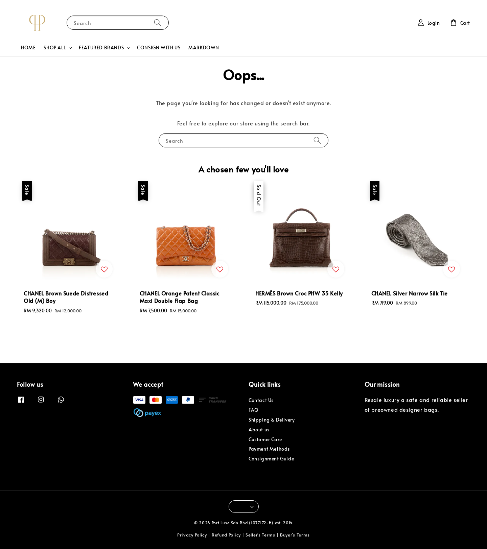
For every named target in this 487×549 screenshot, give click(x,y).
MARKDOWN (203, 47)
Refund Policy (226, 535)
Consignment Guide (271, 458)
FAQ (254, 410)
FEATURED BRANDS (101, 48)
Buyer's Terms (295, 535)
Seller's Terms (260, 535)
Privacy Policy (192, 535)
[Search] (157, 22)
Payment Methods (269, 449)
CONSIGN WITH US (158, 47)
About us (259, 429)
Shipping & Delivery (272, 419)
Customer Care (265, 439)
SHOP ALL (55, 48)
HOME (28, 47)
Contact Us (261, 400)
